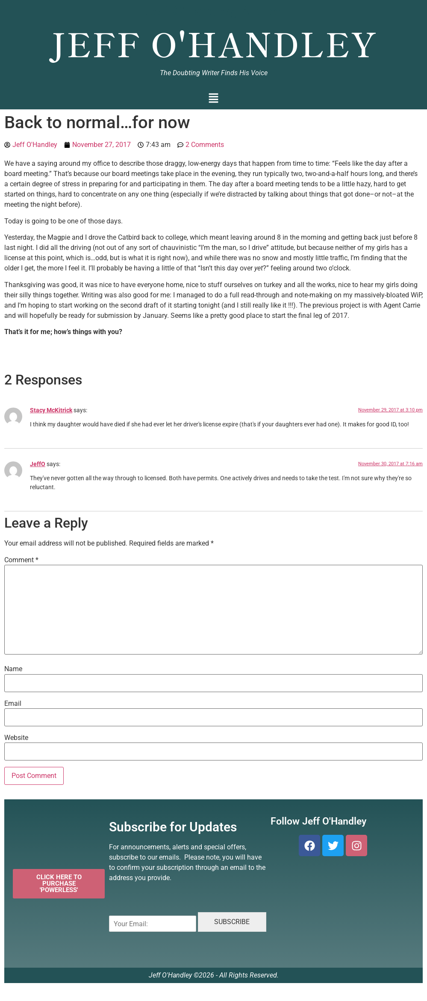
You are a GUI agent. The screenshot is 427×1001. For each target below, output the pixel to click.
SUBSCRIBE (232, 922)
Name (13, 669)
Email (12, 703)
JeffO (37, 464)
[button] (213, 99)
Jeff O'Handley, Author (213, 11)
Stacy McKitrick (51, 410)
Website (16, 737)
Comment (21, 560)
